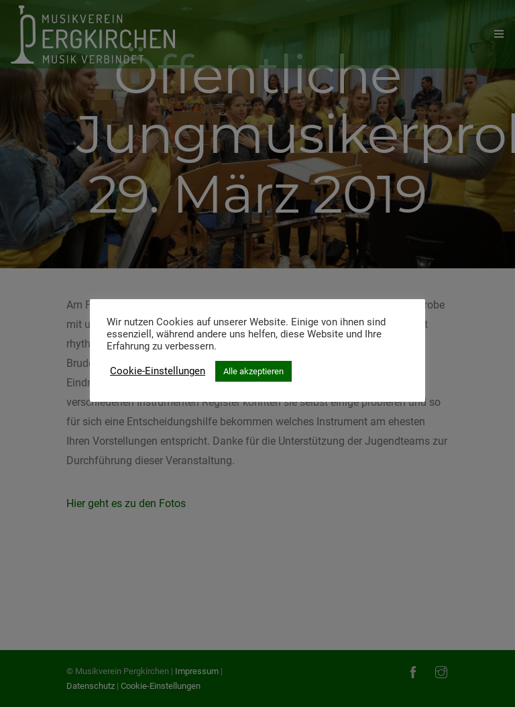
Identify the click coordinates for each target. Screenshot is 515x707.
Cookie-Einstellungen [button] (157, 371)
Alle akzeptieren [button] (253, 371)
